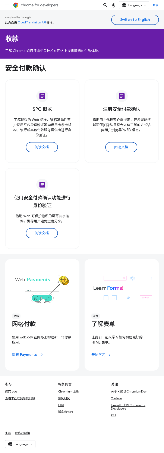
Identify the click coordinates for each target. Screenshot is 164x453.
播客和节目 (65, 412)
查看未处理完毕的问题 (20, 398)
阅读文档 (42, 147)
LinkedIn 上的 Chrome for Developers (128, 406)
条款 (8, 433)
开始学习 (101, 355)
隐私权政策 (22, 433)
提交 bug (11, 391)
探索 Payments (27, 355)
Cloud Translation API (32, 22)
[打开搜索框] (105, 5)
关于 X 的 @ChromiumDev (128, 391)
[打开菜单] (7, 5)
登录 (156, 5)
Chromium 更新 (68, 391)
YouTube (116, 398)
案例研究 (64, 398)
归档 (61, 405)
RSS (113, 415)
